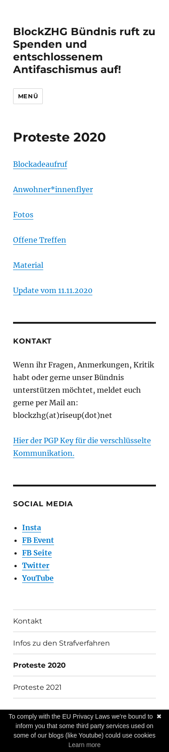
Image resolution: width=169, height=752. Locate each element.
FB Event (38, 540)
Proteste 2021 (37, 687)
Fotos (23, 214)
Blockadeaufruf (40, 164)
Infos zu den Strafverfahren (61, 643)
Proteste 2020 (39, 665)
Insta (31, 527)
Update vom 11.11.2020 (52, 290)
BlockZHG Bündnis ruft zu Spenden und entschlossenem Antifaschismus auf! (84, 50)
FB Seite (37, 552)
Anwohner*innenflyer (53, 189)
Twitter (36, 565)
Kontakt (27, 621)
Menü (28, 96)
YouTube (38, 577)
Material (28, 265)
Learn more (85, 744)
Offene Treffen (39, 239)
